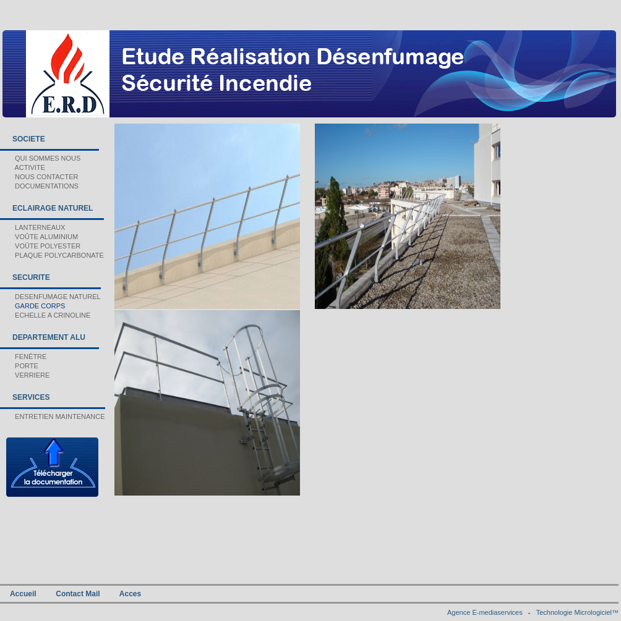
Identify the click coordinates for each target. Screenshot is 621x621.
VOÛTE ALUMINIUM (39, 236)
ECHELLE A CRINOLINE (45, 315)
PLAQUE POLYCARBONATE (52, 255)
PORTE (19, 366)
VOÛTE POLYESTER (40, 246)
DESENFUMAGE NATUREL (50, 296)
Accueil (23, 593)
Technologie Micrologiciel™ (577, 612)
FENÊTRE (23, 356)
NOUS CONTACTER (39, 176)
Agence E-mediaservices (485, 612)
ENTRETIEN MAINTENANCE (52, 416)
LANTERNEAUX (32, 227)
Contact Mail (78, 593)
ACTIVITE (22, 167)
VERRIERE (24, 375)
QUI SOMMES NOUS (40, 158)
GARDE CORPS (32, 306)
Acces (130, 593)
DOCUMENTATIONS (39, 186)
